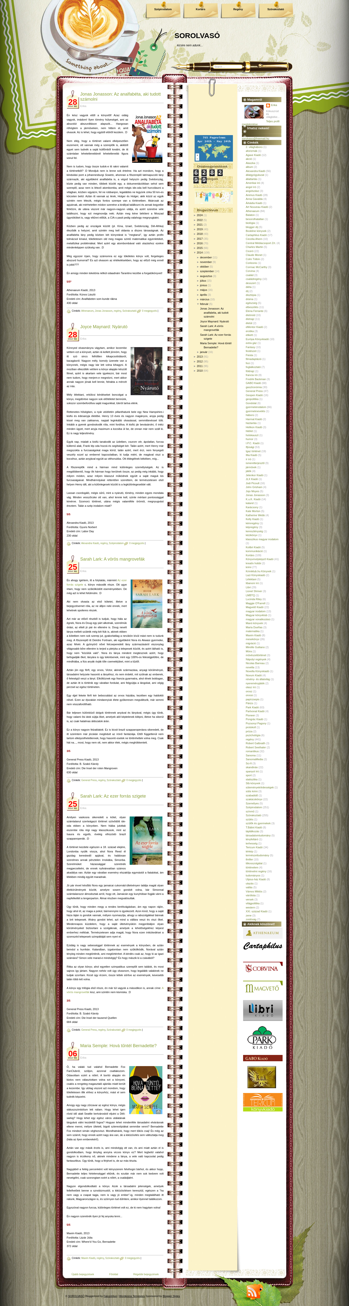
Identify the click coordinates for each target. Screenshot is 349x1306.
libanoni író (252, 583)
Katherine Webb (255, 515)
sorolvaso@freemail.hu (255, 138)
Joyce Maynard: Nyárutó (103, 326)
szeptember (207, 271)
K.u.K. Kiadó (253, 499)
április (203, 294)
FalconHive (110, 1296)
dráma (249, 299)
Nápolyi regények (256, 659)
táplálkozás (252, 831)
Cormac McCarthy (256, 267)
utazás (250, 883)
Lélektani (251, 579)
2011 (200, 366)
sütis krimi (252, 791)
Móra (249, 651)
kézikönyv (251, 535)
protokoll (251, 727)
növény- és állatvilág (258, 679)
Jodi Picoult (252, 483)
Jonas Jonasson (103, 311)
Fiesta (249, 355)
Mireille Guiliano (255, 647)
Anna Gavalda (254, 198)
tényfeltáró (252, 839)
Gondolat (251, 403)
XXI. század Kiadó (257, 911)
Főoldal (113, 1274)
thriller (249, 859)
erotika (250, 331)
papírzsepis (252, 699)
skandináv (252, 767)
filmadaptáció (254, 359)
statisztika (251, 779)
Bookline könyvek (256, 230)
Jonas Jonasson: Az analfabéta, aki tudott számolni (214, 312)
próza (249, 731)
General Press (89, 780)
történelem (252, 867)
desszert (251, 283)
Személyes (252, 803)
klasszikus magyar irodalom (262, 539)
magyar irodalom (256, 611)
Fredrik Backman (256, 379)
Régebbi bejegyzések (146, 1274)
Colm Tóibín (253, 259)
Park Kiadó (252, 707)
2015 (200, 247)
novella (250, 667)
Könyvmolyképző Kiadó (259, 559)
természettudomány (257, 855)
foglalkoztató (253, 367)
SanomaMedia (254, 759)
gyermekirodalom (256, 407)
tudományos (253, 875)
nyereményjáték (255, 683)
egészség (251, 303)
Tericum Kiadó (254, 847)
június (203, 285)
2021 (200, 224)
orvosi (249, 695)
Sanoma (251, 755)
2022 (200, 220)
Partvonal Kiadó (255, 711)
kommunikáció (254, 551)
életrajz (250, 319)
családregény (254, 279)
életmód (250, 315)
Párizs (249, 703)
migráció (251, 643)
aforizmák (251, 150)
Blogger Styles (171, 1296)
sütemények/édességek (260, 787)
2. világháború (254, 147)
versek (250, 899)
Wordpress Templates (132, 1296)
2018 (200, 233)
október (204, 266)
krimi (248, 567)
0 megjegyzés (149, 311)
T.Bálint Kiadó (254, 827)
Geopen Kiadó (254, 395)
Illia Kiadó (251, 455)
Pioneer (250, 715)
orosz (249, 691)
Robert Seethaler (256, 747)
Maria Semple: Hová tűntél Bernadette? (118, 1045)
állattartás (251, 179)
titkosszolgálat (254, 863)
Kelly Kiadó (252, 519)
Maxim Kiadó (88, 1258)
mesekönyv (252, 639)
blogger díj (252, 227)
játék (248, 471)
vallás (249, 887)
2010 (200, 370)
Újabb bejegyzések (82, 1274)
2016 (200, 243)
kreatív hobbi (253, 563)
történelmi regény (256, 871)
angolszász (252, 190)
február (204, 303)
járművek (251, 467)
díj (247, 291)
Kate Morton (253, 511)
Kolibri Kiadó (253, 547)
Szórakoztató (275, 9)
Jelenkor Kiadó (254, 475)
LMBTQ (250, 595)
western (250, 907)
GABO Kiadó (253, 383)
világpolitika (253, 903)
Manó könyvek (254, 623)
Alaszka (250, 163)
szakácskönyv (254, 799)
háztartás (251, 423)
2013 (200, 356)
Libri (248, 587)
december (206, 257)
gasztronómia (254, 387)
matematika (253, 631)
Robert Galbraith (255, 743)
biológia (250, 222)
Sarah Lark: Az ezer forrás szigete (113, 796)
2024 (200, 215)
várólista (251, 895)
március (204, 299)
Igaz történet (253, 451)
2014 (200, 252)
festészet (251, 351)
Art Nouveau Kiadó (257, 206)
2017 (200, 238)
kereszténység (254, 531)
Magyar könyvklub (256, 615)
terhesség (251, 843)
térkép (249, 851)
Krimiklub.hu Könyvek (258, 571)
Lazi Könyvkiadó (255, 575)
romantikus (252, 751)
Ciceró (250, 251)
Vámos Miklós (254, 891)
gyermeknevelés (255, 411)
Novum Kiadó (254, 675)
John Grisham (254, 487)
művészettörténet (256, 655)
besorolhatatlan (255, 219)
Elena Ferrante (254, 311)
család (250, 275)
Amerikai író (253, 182)
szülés (249, 819)
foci (248, 363)
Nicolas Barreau (255, 663)
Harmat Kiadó (254, 419)
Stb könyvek (253, 783)
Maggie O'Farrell (255, 603)
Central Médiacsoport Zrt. (261, 243)
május (203, 289)
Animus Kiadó (254, 195)
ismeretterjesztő (255, 463)
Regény (238, 9)
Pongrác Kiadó (254, 719)
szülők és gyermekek (258, 823)
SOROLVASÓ (197, 36)
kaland (250, 503)
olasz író (251, 687)
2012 (200, 361)
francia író (252, 375)
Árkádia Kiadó (254, 203)
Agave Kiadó (253, 155)
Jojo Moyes (252, 491)
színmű (250, 811)
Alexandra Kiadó (90, 543)
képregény (252, 527)
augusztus (206, 276)
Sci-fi (249, 763)
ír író (248, 459)
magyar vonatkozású (258, 619)
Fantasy (250, 347)
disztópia (251, 295)
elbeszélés (252, 307)
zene (249, 915)
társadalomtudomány (258, 835)
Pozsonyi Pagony (256, 723)
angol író (251, 187)
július (203, 280)
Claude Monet (254, 254)
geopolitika (252, 399)
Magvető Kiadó (254, 607)
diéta (249, 287)
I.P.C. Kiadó (253, 443)
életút (249, 323)
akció (249, 158)
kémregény (252, 523)
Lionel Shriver (254, 591)
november (206, 262)
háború (250, 415)
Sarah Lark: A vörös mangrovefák (112, 559)
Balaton (250, 214)
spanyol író (252, 771)
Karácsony (252, 507)
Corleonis (251, 262)
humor (249, 439)
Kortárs (200, 9)
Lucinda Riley (254, 599)
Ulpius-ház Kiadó (256, 879)
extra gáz (251, 343)
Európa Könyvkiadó (257, 339)
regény (117, 311)
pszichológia (253, 735)
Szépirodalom (163, 9)
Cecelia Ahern (254, 238)
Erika (274, 105)
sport (249, 775)
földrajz (250, 371)
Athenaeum (87, 311)
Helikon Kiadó (254, 427)
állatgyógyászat (255, 174)
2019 (200, 229)
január (203, 352)
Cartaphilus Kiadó (256, 235)
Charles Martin (254, 246)
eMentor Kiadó (254, 327)
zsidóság (251, 919)
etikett (249, 335)
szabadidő (252, 795)
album (249, 166)
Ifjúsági (250, 447)
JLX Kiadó (252, 479)
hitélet (249, 431)
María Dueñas (254, 627)
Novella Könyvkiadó (257, 671)
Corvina (250, 270)
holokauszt (252, 435)
